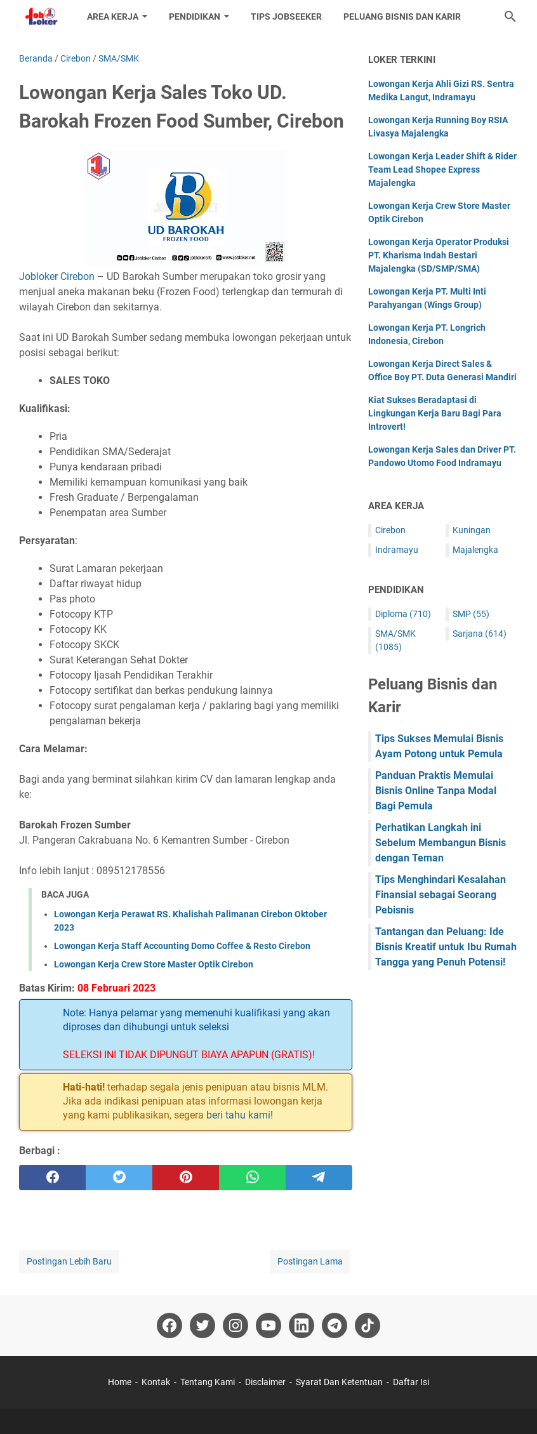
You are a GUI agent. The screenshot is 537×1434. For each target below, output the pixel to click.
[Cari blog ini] (510, 16)
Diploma (403, 614)
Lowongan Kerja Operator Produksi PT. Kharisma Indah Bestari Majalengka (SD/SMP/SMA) (438, 255)
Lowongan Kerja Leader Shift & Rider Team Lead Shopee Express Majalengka (442, 169)
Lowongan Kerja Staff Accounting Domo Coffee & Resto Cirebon (182, 946)
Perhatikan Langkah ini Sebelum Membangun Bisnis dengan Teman (440, 842)
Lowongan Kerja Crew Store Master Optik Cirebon (153, 964)
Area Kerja (112, 16)
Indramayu (396, 550)
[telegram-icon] (334, 1325)
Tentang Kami (207, 1382)
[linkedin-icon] (301, 1325)
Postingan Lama (310, 1261)
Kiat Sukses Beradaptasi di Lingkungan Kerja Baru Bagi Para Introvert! (434, 413)
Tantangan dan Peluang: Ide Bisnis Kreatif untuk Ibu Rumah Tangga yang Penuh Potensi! (446, 947)
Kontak (156, 1382)
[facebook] (52, 1177)
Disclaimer (265, 1382)
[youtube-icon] (268, 1325)
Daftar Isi (411, 1382)
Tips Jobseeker (286, 16)
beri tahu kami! (239, 1115)
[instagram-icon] (235, 1325)
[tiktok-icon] (367, 1325)
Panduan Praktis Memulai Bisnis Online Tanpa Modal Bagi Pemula (435, 790)
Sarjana (480, 633)
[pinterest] (185, 1177)
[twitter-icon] (202, 1325)
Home (119, 1382)
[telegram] (319, 1177)
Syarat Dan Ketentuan (339, 1382)
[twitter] (119, 1177)
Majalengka (475, 550)
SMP (471, 614)
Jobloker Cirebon (57, 276)
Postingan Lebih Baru (69, 1261)
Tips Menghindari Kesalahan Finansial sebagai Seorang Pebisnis (440, 894)
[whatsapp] (252, 1177)
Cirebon (390, 530)
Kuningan (472, 530)
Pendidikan (194, 16)
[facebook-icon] (169, 1325)
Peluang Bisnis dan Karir (402, 16)
